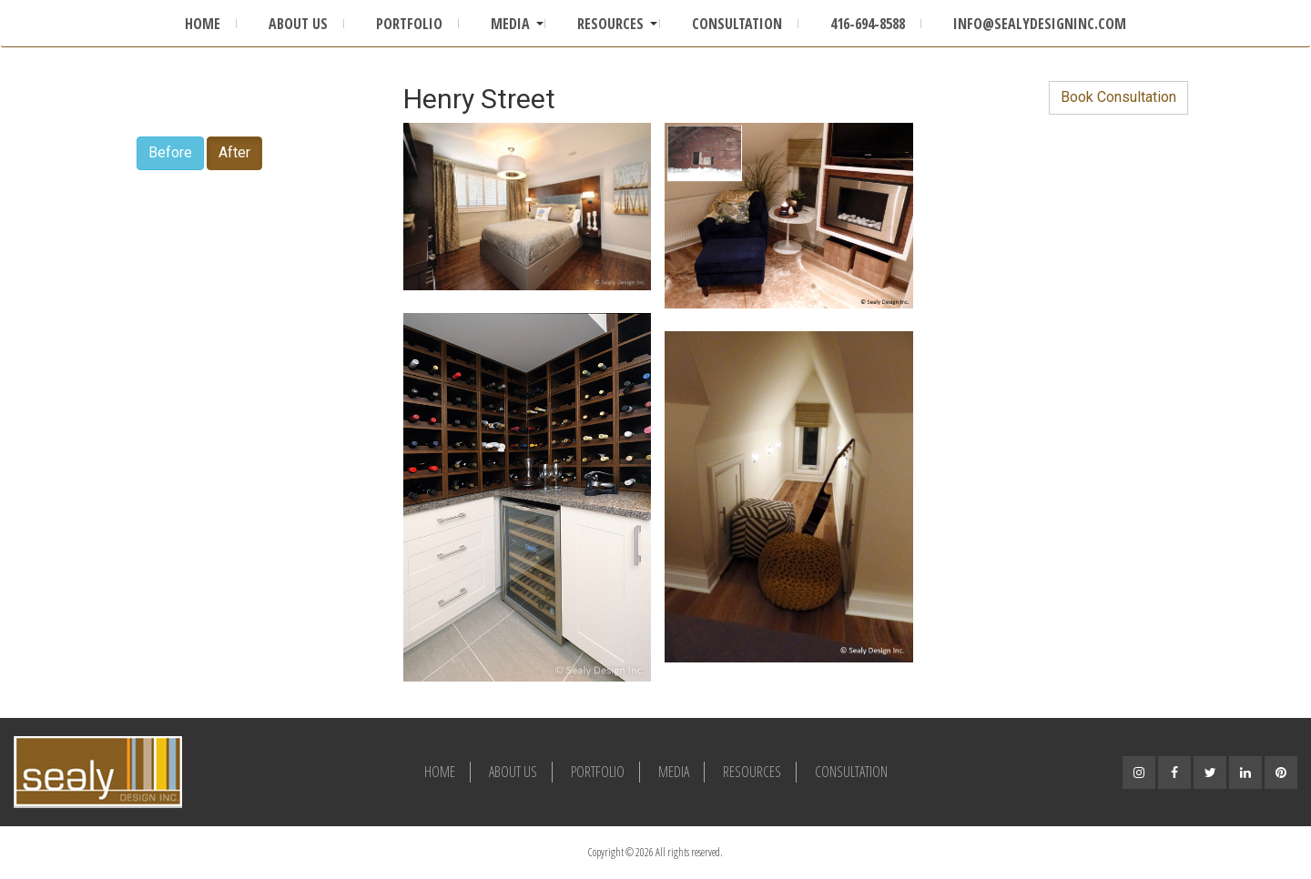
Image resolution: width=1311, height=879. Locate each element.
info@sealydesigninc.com (1039, 24)
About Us (298, 24)
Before (170, 152)
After (234, 152)
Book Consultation (1118, 97)
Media (510, 24)
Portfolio (409, 24)
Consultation (737, 24)
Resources (610, 24)
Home (202, 24)
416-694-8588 (867, 24)
